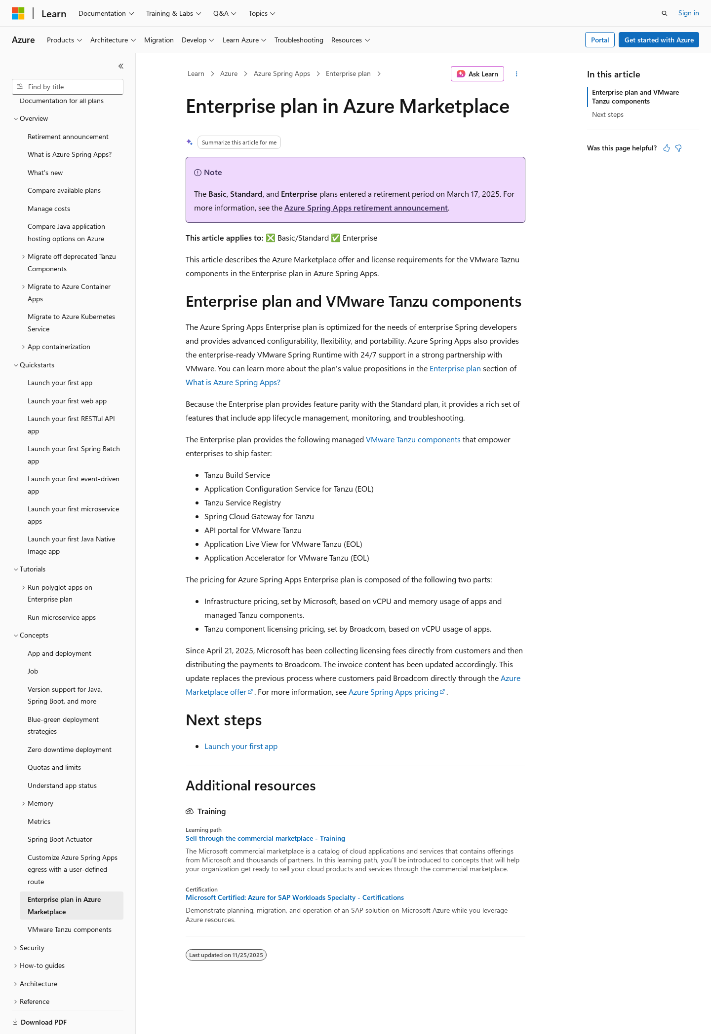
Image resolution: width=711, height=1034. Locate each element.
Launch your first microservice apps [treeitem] (73, 481)
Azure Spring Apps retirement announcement (366, 207)
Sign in (688, 12)
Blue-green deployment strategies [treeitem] (63, 691)
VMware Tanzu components (413, 439)
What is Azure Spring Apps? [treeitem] (70, 120)
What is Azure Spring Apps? (233, 382)
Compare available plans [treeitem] (64, 156)
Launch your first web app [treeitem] (67, 366)
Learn (196, 73)
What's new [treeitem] (45, 138)
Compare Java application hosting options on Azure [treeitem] (66, 198)
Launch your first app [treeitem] (60, 348)
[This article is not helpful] (678, 148)
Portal (600, 39)
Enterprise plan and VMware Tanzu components (635, 96)
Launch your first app (240, 746)
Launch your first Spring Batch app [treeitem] (74, 420)
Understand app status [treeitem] (62, 751)
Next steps (608, 114)
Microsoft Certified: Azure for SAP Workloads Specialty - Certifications (295, 897)
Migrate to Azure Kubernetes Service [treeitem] (71, 288)
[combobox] (67, 87)
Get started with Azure (659, 39)
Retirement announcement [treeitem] (68, 102)
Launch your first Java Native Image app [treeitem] (71, 511)
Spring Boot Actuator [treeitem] (60, 805)
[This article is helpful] (666, 148)
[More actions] (516, 74)
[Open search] (664, 13)
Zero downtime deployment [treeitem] (70, 715)
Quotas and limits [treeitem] (54, 733)
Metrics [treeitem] (39, 787)
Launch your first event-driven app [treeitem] (73, 451)
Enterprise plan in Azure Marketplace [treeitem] (64, 871)
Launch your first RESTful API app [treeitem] (71, 390)
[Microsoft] (18, 13)
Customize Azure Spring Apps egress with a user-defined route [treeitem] (73, 835)
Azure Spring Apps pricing (393, 691)
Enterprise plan (348, 73)
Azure (228, 73)
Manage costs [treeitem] (49, 174)
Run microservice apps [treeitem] (62, 583)
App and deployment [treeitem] (59, 619)
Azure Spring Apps (282, 73)
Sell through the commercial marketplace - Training (265, 838)
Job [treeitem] (33, 637)
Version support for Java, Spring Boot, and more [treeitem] (65, 661)
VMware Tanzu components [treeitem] (70, 895)
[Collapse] (121, 66)
